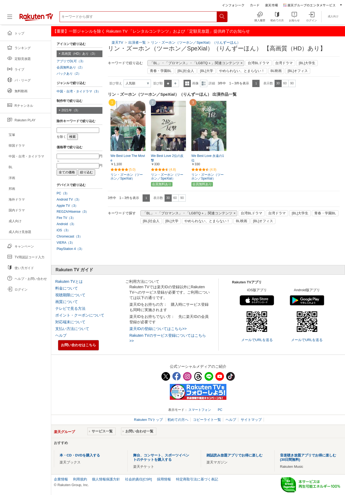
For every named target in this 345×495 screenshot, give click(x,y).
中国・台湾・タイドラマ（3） (79, 91)
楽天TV (117, 42)
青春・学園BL (161, 71)
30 (278, 83)
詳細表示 (203, 83)
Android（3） (66, 224)
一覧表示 (187, 83)
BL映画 (276, 71)
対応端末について (70, 322)
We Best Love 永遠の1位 (207, 158)
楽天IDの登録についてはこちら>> (158, 328)
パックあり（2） (69, 73)
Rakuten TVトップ (149, 420)
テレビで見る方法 (70, 308)
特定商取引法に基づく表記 (197, 479)
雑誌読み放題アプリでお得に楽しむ (234, 455)
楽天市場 (271, 5)
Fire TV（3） (66, 218)
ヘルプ (61, 335)
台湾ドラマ (284, 63)
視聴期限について (70, 295)
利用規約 (80, 479)
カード (255, 5)
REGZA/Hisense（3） (73, 212)
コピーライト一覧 (207, 420)
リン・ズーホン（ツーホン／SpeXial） (127, 177)
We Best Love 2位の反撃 (167, 158)
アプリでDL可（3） (71, 61)
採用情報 (164, 479)
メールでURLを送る (257, 340)
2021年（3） (70, 110)
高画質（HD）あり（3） (79, 54)
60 (285, 83)
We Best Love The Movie (128, 158)
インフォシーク (233, 5)
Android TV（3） (69, 199)
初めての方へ (177, 420)
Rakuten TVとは (69, 281)
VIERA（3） (66, 243)
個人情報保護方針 (106, 479)
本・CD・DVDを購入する (80, 455)
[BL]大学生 (307, 63)
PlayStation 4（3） (70, 249)
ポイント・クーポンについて (79, 315)
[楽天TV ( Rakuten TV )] (36, 19)
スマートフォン (199, 410)
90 (292, 83)
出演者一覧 (137, 42)
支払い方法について (72, 328)
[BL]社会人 (186, 71)
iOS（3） (63, 230)
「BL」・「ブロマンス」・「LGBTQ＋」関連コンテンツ (194, 63)
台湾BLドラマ (259, 63)
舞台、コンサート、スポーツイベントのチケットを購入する (161, 457)
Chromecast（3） (69, 236)
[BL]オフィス (298, 71)
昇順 (168, 83)
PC (220, 410)
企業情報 (61, 479)
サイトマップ (251, 420)
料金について (66, 288)
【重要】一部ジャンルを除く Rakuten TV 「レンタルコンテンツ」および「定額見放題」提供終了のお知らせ (151, 31)
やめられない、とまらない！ (242, 71)
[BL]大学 (206, 71)
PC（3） (63, 193)
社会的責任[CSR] (138, 479)
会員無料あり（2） (70, 67)
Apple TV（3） (67, 206)
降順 (175, 83)
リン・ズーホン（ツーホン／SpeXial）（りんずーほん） (195, 42)
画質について (66, 302)
